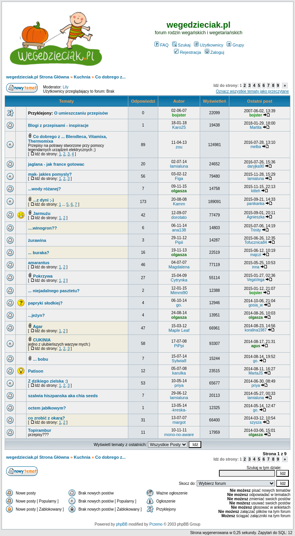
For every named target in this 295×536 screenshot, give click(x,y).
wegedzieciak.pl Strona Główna (37, 77)
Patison (35, 371)
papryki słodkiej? (45, 303)
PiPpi (179, 345)
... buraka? (38, 252)
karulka (179, 373)
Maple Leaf (179, 330)
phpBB (122, 524)
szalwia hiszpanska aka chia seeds (63, 395)
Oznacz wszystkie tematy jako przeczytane (252, 91)
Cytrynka (179, 280)
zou (179, 147)
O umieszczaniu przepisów (81, 113)
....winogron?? (42, 228)
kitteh (255, 191)
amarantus (39, 262)
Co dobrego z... (110, 77)
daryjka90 (255, 166)
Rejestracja (187, 52)
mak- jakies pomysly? (50, 174)
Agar (38, 326)
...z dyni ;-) (43, 200)
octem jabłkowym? (47, 408)
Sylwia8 (179, 360)
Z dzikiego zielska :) (48, 381)
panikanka (256, 203)
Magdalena (179, 267)
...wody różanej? (44, 188)
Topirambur (39, 430)
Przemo (155, 524)
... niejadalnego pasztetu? (54, 290)
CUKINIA (42, 340)
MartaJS (256, 373)
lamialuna (179, 166)
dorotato (179, 217)
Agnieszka (256, 217)
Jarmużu (41, 213)
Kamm (179, 203)
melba (255, 147)
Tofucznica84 (255, 242)
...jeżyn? (36, 315)
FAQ (161, 45)
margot (179, 422)
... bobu (40, 359)
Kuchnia (82, 77)
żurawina (37, 240)
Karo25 (179, 127)
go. (179, 305)
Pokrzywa (43, 276)
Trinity (255, 230)
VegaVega (256, 280)
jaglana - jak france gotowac (56, 164)
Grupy (235, 45)
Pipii (179, 242)
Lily (65, 87)
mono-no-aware (179, 434)
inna (255, 267)
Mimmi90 (179, 292)
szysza (256, 422)
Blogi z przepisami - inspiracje (58, 125)
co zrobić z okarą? (46, 418)
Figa (179, 178)
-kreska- (179, 410)
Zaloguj (214, 52)
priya (179, 385)
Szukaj (181, 45)
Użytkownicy (208, 45)
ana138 (179, 230)
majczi (255, 255)
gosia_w (256, 305)
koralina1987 (256, 330)
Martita (256, 127)
